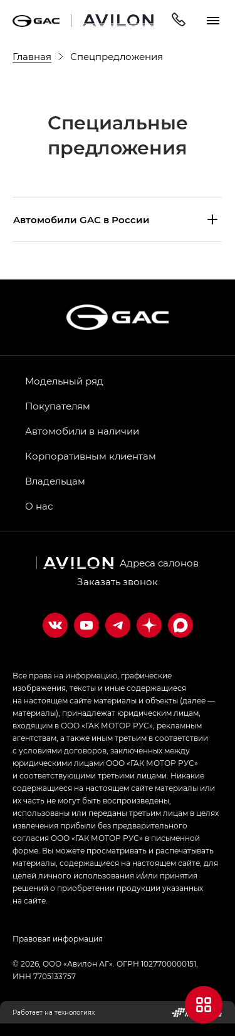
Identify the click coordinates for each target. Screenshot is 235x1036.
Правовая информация (58, 938)
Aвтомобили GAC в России (81, 219)
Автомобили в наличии (82, 431)
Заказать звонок (117, 581)
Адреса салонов (159, 562)
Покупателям (57, 406)
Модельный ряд (64, 381)
